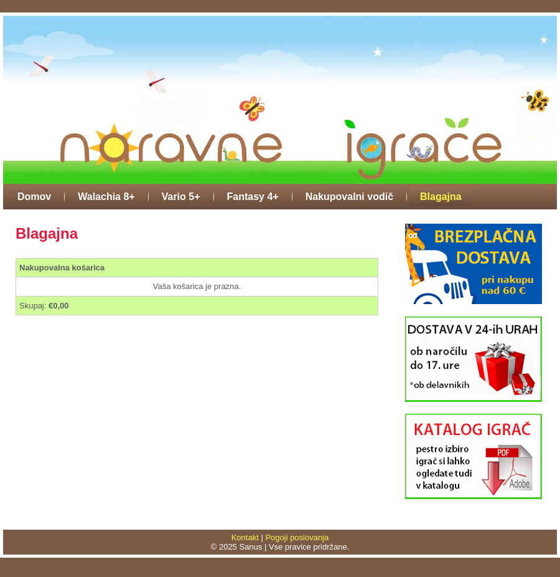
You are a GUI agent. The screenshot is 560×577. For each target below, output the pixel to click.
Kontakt (245, 537)
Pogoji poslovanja (297, 537)
